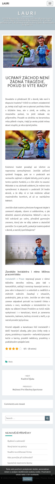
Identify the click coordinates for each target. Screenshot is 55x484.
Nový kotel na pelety (17, 446)
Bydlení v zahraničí (16, 441)
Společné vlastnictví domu (20, 463)
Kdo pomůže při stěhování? (20, 457)
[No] (51, 475)
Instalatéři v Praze (14, 278)
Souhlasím (27, 479)
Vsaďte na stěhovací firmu (20, 452)
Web (10, 361)
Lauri (5, 3)
